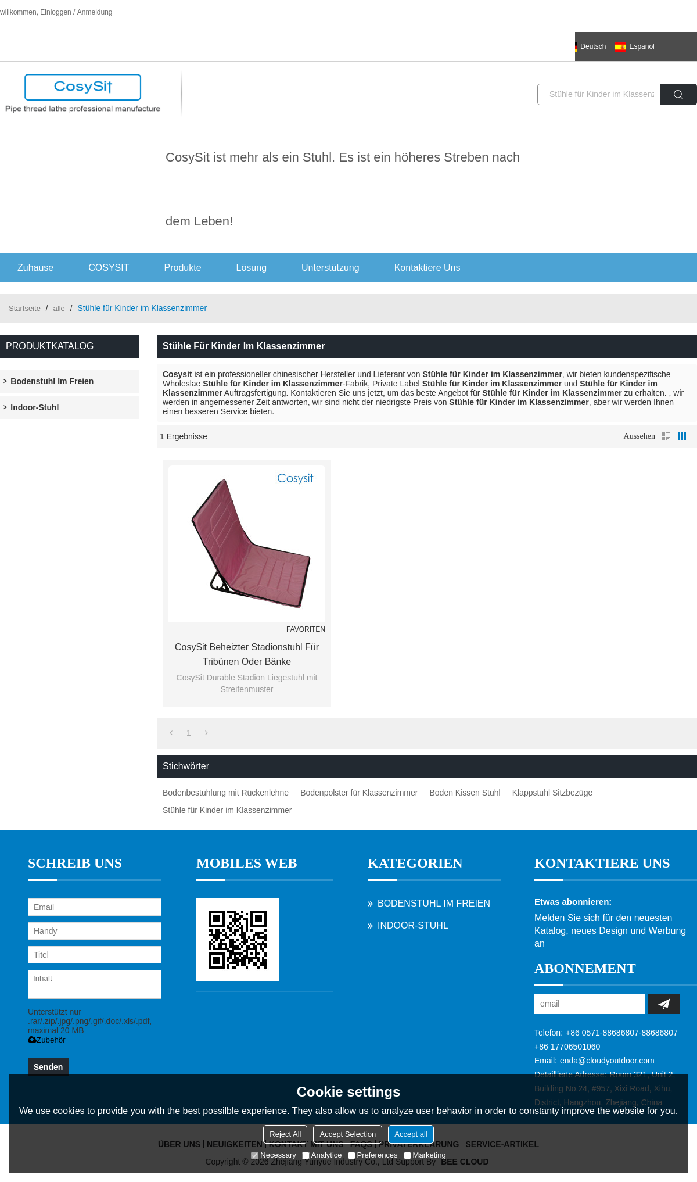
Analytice (322, 1155)
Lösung (251, 268)
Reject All (285, 1134)
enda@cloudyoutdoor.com (607, 1060)
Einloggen (55, 12)
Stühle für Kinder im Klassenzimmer (227, 810)
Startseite (25, 308)
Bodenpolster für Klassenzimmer (359, 792)
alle (59, 308)
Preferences (373, 1155)
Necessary (273, 1155)
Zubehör (47, 1040)
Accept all (410, 1134)
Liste (665, 436)
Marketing (425, 1155)
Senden (48, 1067)
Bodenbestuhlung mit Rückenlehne (226, 792)
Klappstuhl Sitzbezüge (552, 792)
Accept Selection (347, 1134)
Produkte (183, 268)
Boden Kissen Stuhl (464, 792)
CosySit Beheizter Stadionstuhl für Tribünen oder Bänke (247, 654)
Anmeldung (95, 12)
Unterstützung (330, 268)
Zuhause (35, 268)
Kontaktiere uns (427, 268)
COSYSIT (108, 268)
